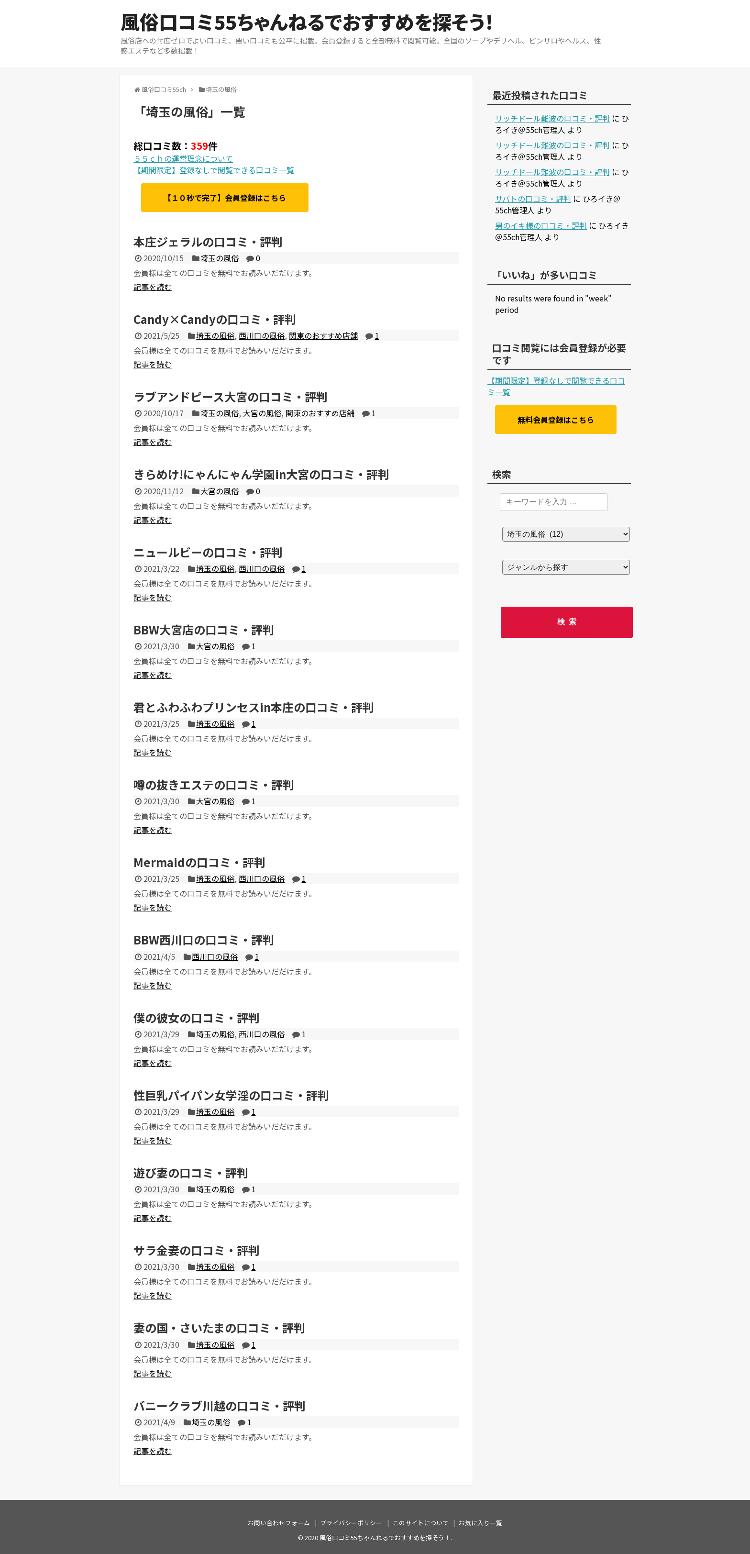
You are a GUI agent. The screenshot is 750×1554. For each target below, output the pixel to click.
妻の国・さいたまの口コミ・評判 (219, 1327)
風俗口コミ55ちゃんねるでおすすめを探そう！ (307, 21)
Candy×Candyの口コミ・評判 (214, 319)
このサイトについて (421, 1522)
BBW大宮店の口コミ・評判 (203, 629)
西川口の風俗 (262, 335)
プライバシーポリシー (351, 1522)
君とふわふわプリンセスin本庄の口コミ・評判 (253, 707)
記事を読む (152, 286)
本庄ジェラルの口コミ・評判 (208, 241)
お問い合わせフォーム (279, 1522)
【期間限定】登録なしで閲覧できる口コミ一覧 (213, 170)
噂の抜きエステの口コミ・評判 (213, 784)
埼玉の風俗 (219, 258)
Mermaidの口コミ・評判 (199, 862)
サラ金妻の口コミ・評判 (196, 1250)
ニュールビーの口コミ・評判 (208, 552)
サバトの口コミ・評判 (533, 198)
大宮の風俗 (262, 413)
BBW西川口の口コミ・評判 (203, 939)
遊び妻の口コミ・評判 (190, 1172)
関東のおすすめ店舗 (323, 335)
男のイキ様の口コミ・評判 (541, 225)
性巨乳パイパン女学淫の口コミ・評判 (231, 1095)
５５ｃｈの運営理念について (183, 158)
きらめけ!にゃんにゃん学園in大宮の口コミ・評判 (261, 474)
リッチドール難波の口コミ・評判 (552, 118)
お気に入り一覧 (480, 1522)
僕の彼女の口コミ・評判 (196, 1017)
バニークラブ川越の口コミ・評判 (219, 1405)
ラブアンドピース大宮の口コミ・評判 (230, 396)
